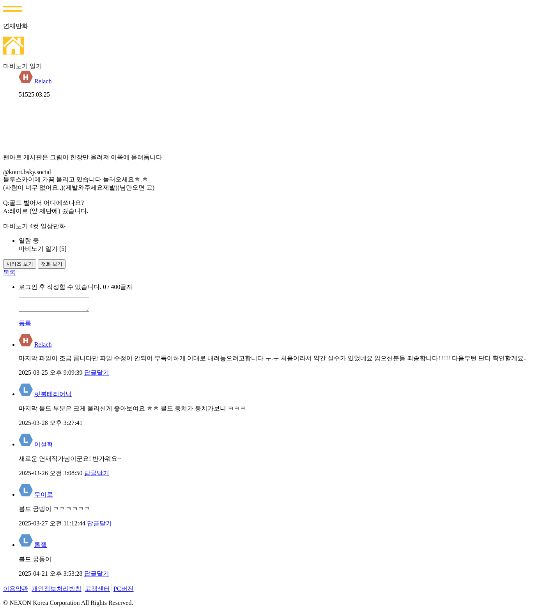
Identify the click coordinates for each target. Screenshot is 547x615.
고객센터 (97, 591)
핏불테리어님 (53, 396)
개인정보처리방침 (56, 591)
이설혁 (43, 446)
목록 (9, 272)
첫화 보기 (52, 264)
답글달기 (96, 375)
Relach (42, 81)
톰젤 (40, 547)
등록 (25, 325)
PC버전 (123, 591)
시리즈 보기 (19, 264)
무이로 (43, 496)
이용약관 (15, 591)
